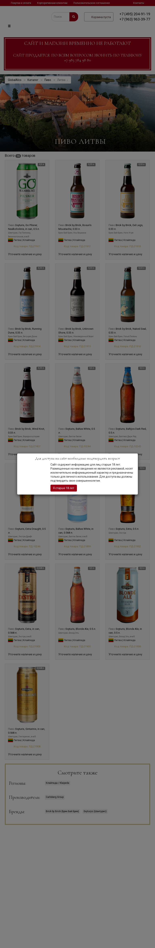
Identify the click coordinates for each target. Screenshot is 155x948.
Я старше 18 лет (63, 488)
